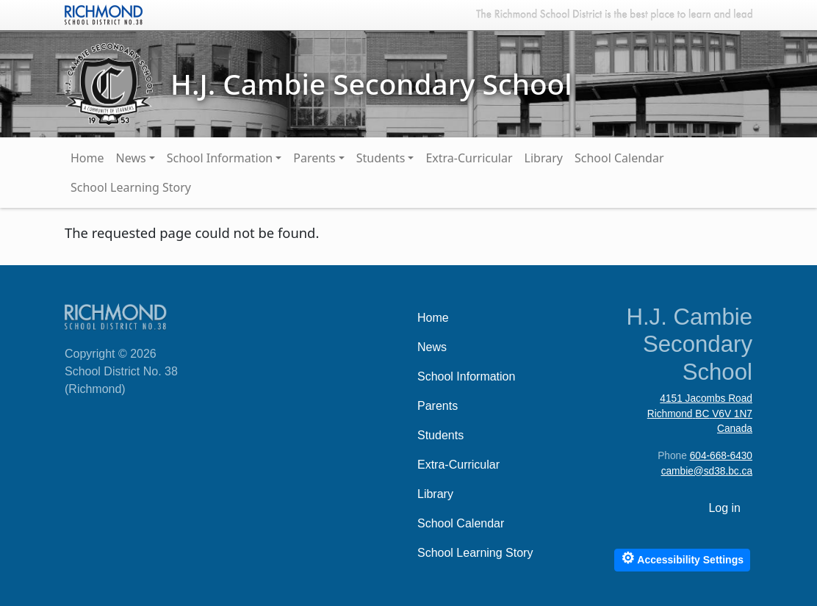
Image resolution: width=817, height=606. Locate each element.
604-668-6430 (721, 455)
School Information (220, 158)
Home (87, 158)
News (131, 158)
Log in (724, 508)
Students (381, 158)
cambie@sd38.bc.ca (706, 471)
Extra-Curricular (468, 158)
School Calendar (619, 158)
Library (544, 158)
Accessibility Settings (682, 557)
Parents (314, 158)
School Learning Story (131, 187)
